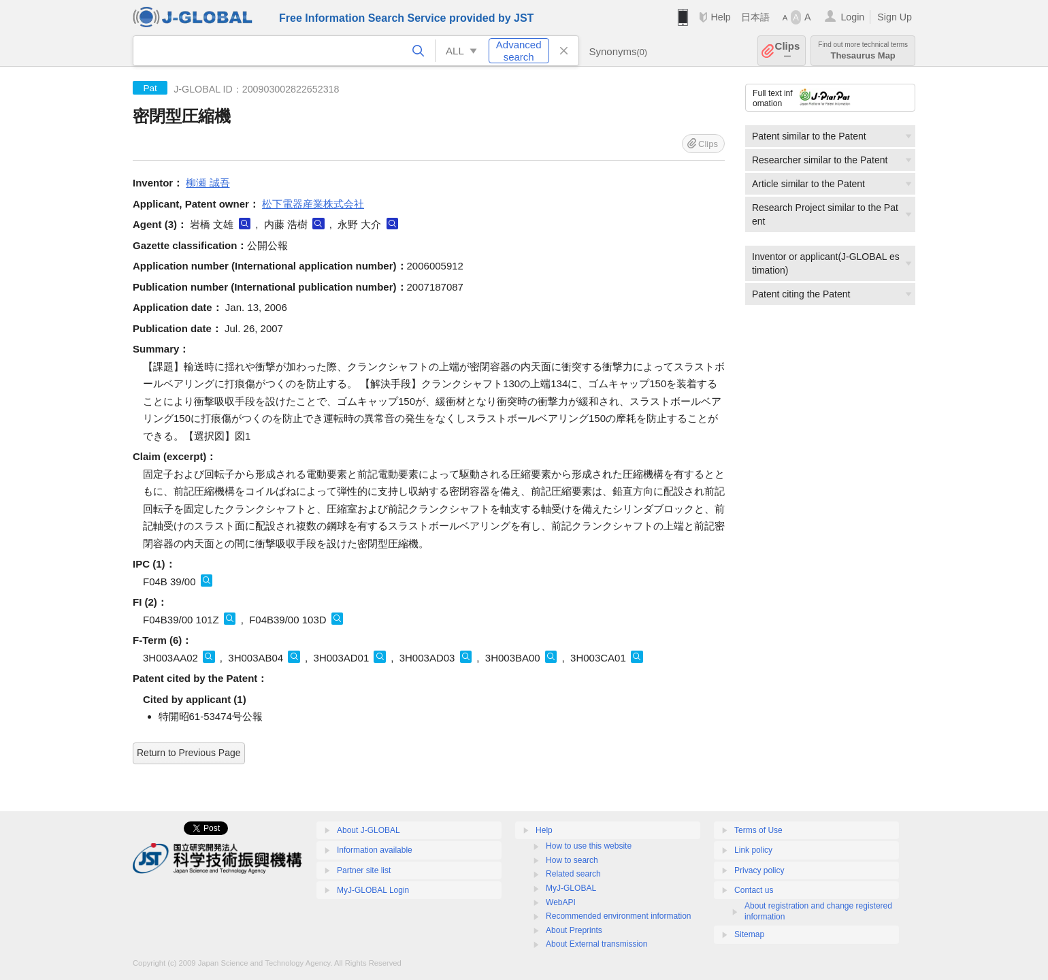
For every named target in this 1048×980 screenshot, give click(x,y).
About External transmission (596, 944)
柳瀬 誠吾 (207, 183)
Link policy (753, 850)
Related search (573, 874)
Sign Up (894, 17)
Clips (787, 50)
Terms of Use (758, 830)
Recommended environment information (618, 916)
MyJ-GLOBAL (571, 888)
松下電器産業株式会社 (313, 204)
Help (720, 17)
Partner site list (364, 870)
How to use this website (589, 846)
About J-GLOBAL (368, 830)
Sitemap (749, 934)
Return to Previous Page (189, 752)
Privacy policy (759, 870)
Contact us (753, 890)
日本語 (755, 17)
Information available (374, 850)
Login (852, 17)
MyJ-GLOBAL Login (373, 890)
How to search (572, 860)
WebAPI (561, 902)
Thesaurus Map (863, 51)
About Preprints (574, 930)
